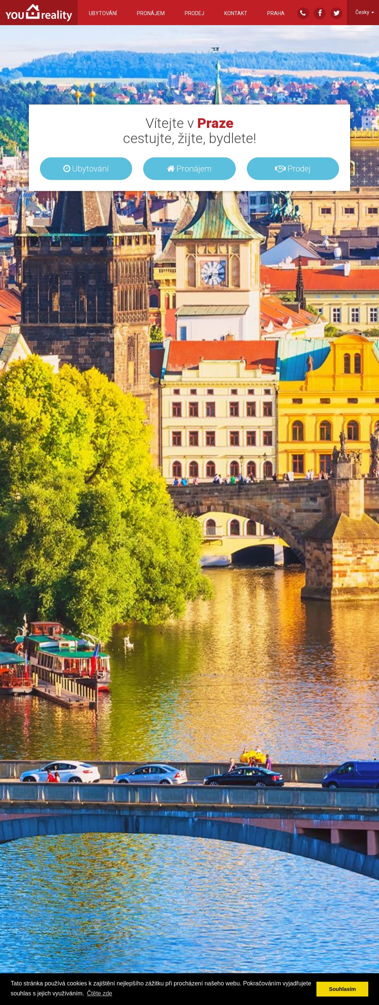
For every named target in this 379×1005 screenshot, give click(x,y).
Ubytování (103, 13)
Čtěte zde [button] (99, 993)
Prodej (194, 13)
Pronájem (151, 13)
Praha (276, 13)
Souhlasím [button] (342, 989)
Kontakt (235, 13)
